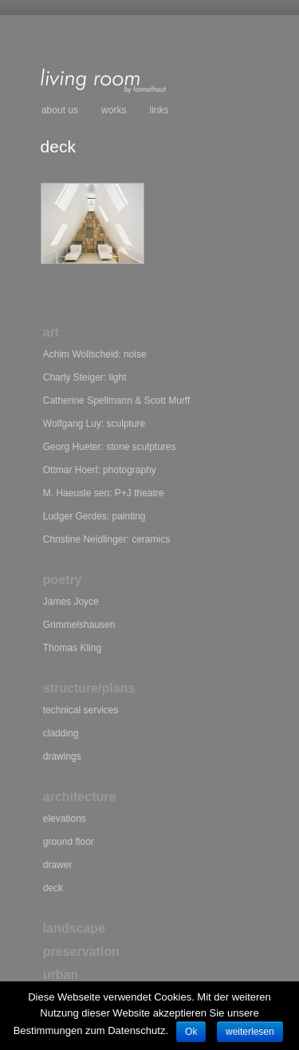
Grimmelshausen (79, 624)
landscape (74, 928)
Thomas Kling (72, 647)
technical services (81, 710)
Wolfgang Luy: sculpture (94, 423)
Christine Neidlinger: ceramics (106, 539)
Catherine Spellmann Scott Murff (117, 400)
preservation (81, 951)
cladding (61, 733)
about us (59, 110)
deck (53, 888)
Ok (191, 1031)
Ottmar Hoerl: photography (99, 470)
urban (60, 974)
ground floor (68, 841)
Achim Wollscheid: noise (95, 354)
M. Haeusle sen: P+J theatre (103, 493)
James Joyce (71, 601)
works (113, 110)
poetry (62, 579)
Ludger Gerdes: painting (94, 516)
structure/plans (89, 688)
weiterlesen (250, 1031)
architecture (79, 796)
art (51, 332)
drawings (62, 756)
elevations (64, 818)
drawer (58, 864)
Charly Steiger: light (85, 377)
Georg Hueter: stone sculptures (109, 446)
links (159, 110)
